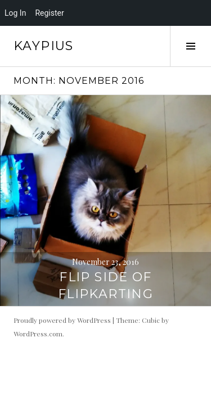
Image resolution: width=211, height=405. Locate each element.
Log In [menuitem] (15, 12)
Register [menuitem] (49, 12)
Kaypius (44, 45)
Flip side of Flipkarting (105, 285)
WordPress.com (38, 333)
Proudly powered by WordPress (62, 320)
